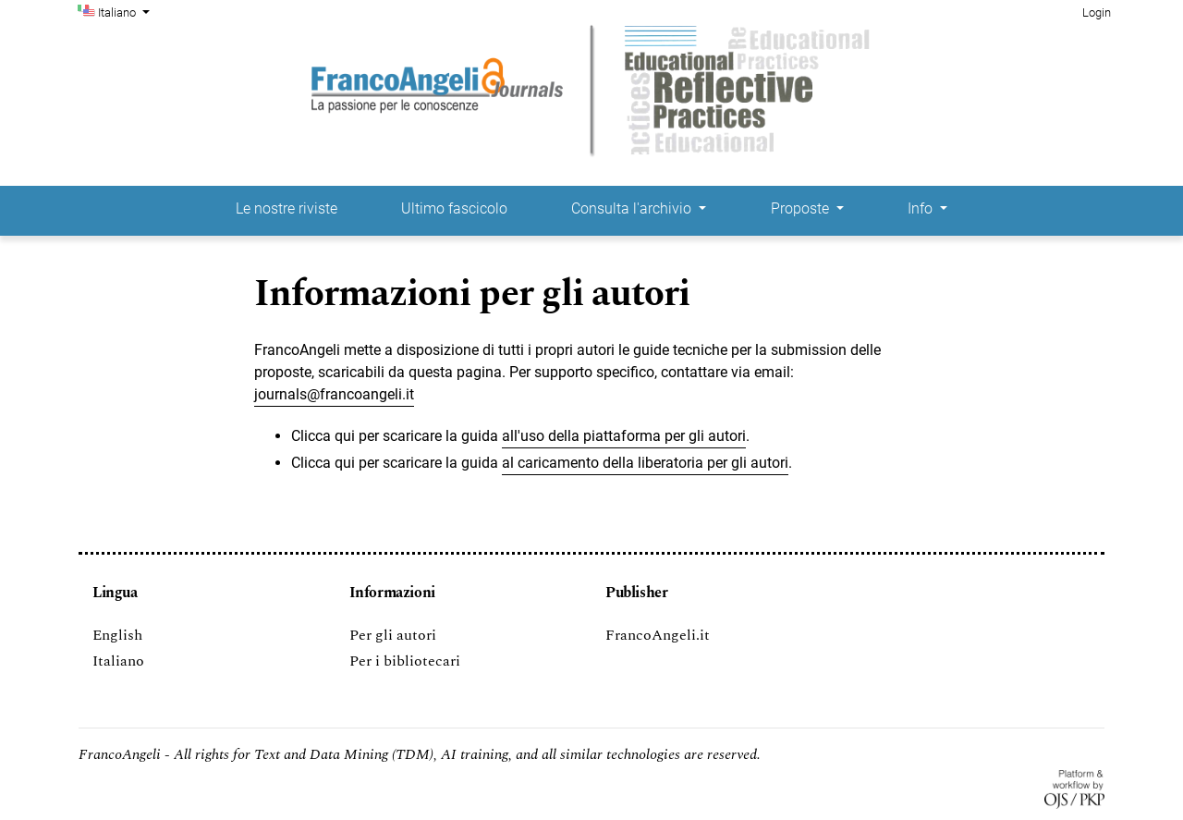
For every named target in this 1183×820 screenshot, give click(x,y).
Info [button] (922, 208)
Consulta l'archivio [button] (633, 208)
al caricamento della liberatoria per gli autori (645, 462)
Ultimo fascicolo (454, 208)
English (117, 635)
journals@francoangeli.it (334, 394)
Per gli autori (392, 635)
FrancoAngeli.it (657, 635)
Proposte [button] (802, 208)
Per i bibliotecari (404, 661)
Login (1096, 12)
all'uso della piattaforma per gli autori (624, 436)
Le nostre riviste (286, 208)
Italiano (125, 11)
